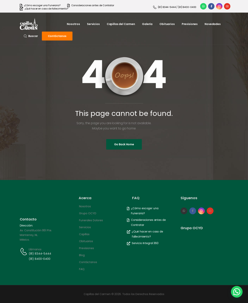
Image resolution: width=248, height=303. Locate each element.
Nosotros (73, 24)
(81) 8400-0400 (39, 259)
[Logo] (29, 24)
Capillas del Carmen (121, 24)
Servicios (93, 24)
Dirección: (26, 225)
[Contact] (24, 251)
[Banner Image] (124, 144)
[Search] (31, 35)
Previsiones (190, 24)
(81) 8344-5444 (40, 253)
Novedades (213, 24)
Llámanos (35, 249)
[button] (237, 292)
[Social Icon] (203, 6)
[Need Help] (40, 5)
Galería (147, 24)
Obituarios (167, 24)
